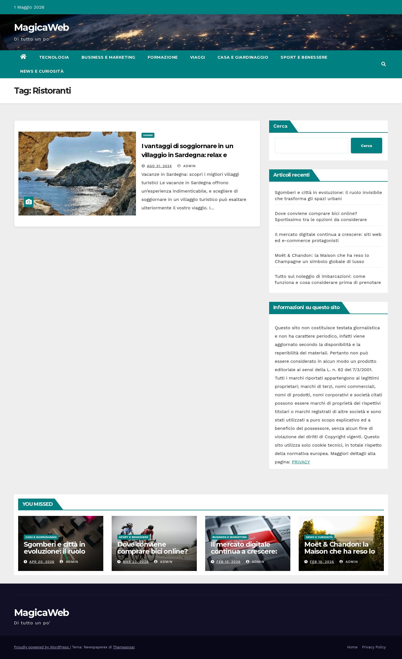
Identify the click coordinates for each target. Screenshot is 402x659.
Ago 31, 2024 (159, 166)
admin (186, 166)
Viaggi (197, 57)
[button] (383, 64)
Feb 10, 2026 (322, 562)
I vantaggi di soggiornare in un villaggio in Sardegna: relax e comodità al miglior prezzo (187, 155)
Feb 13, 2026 (228, 562)
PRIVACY (301, 461)
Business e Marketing (108, 57)
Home (352, 647)
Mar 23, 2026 (136, 562)
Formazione (163, 57)
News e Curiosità (42, 71)
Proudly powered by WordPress (42, 647)
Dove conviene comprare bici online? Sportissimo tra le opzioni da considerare (154, 554)
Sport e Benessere (304, 57)
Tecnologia (54, 57)
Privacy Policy (374, 647)
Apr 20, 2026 (41, 562)
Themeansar (124, 647)
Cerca (280, 126)
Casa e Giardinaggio (243, 57)
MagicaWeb (41, 27)
